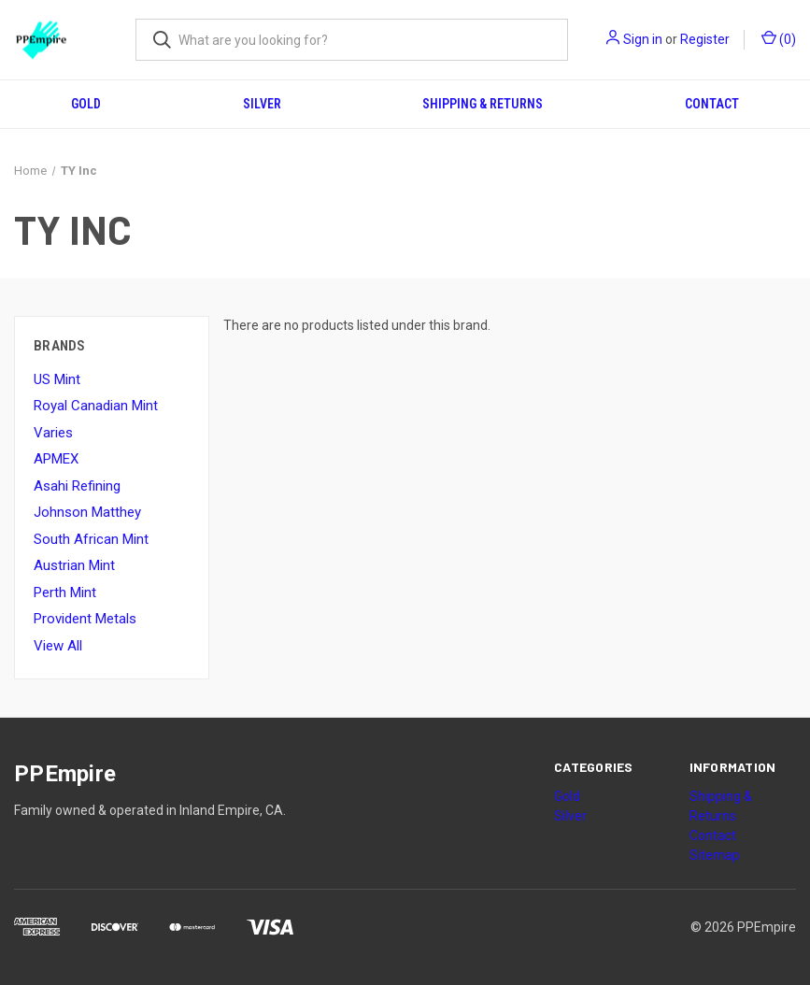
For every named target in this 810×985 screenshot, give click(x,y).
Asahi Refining (77, 486)
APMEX (56, 458)
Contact (712, 103)
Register (705, 39)
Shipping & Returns (482, 103)
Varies (53, 432)
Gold (86, 103)
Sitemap (714, 855)
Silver (262, 103)
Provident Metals (85, 618)
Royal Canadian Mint (96, 405)
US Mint (57, 379)
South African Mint (91, 539)
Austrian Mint (74, 565)
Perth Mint (65, 592)
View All (58, 645)
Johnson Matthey (87, 512)
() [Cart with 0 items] (778, 38)
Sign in (642, 39)
